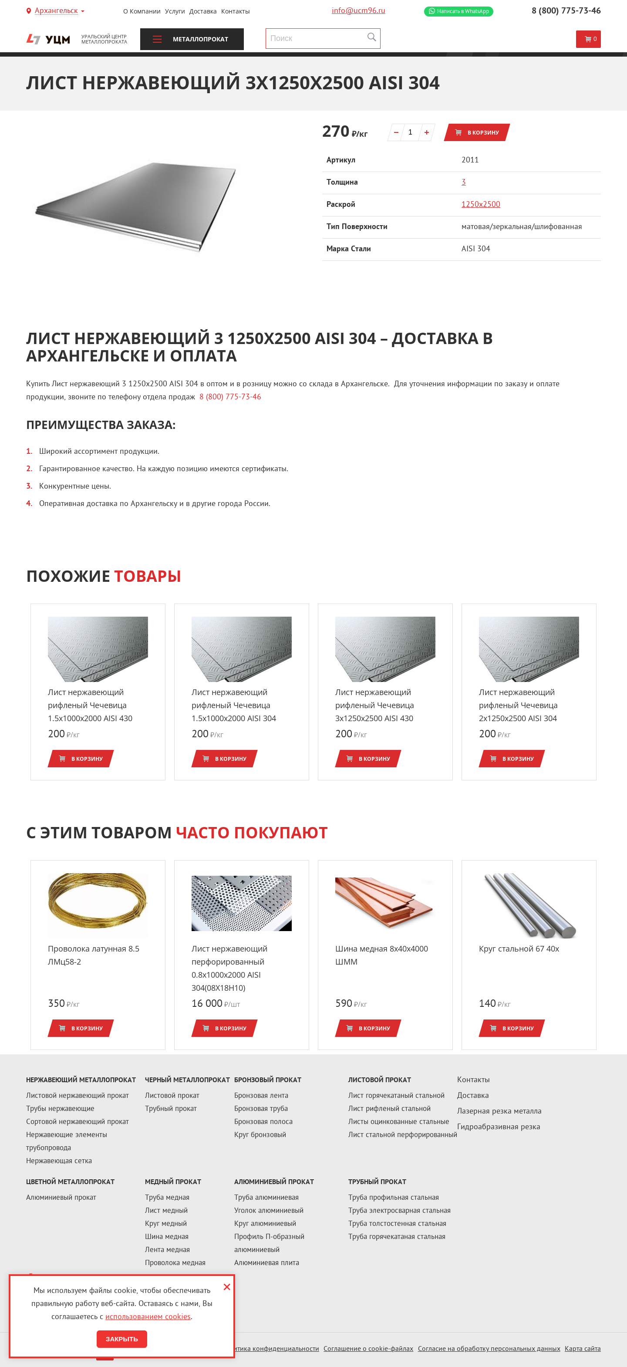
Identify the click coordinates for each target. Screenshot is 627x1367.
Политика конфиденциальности (270, 1349)
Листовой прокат (172, 1096)
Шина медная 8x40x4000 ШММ (381, 955)
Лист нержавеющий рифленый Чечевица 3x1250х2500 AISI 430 (374, 705)
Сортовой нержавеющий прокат (77, 1122)
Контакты (235, 11)
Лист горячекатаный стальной (396, 1096)
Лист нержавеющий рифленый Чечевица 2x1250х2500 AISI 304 (518, 705)
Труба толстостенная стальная (397, 1224)
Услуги (175, 11)
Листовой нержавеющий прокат (77, 1096)
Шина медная (167, 1237)
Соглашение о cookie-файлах (368, 1349)
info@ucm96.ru (358, 11)
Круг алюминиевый (265, 1224)
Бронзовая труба (261, 1109)
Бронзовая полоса (263, 1122)
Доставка (203, 11)
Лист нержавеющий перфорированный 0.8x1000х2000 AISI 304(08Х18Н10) (229, 968)
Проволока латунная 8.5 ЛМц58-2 (93, 955)
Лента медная (167, 1250)
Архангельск (56, 11)
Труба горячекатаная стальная (396, 1237)
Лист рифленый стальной (389, 1109)
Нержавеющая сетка (59, 1161)
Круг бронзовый (260, 1135)
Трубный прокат (171, 1109)
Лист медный (166, 1211)
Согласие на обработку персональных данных (489, 1349)
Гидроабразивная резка (498, 1127)
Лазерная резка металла (499, 1112)
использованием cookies (148, 1317)
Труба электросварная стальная (399, 1211)
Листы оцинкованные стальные (398, 1122)
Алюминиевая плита (266, 1263)
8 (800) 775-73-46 (566, 11)
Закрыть (122, 1339)
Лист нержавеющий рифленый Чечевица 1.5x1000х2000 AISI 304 (234, 705)
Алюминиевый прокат (61, 1198)
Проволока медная (175, 1263)
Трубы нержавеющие (60, 1109)
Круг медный (166, 1224)
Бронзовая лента (261, 1096)
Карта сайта (583, 1349)
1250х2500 (481, 205)
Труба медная (167, 1198)
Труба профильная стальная (393, 1198)
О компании (142, 11)
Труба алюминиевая (266, 1198)
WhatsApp (463, 11)
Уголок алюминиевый (268, 1211)
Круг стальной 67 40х (519, 948)
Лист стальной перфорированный (402, 1135)
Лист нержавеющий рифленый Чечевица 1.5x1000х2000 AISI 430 (90, 705)
